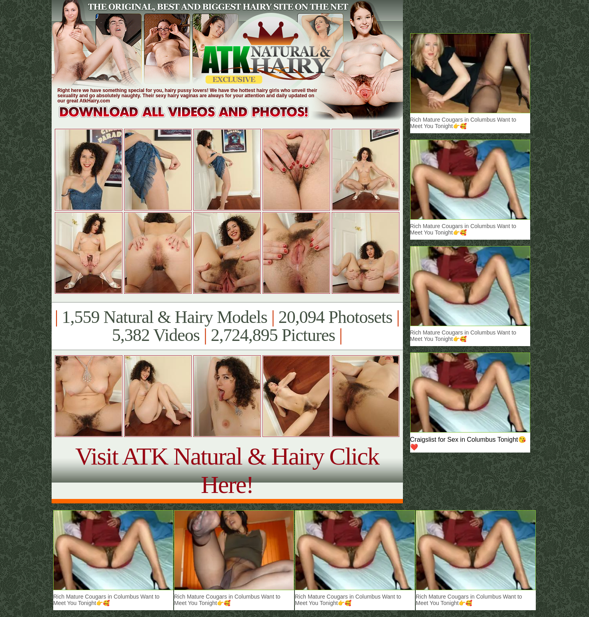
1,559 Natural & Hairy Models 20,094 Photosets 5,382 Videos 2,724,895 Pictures (227, 326)
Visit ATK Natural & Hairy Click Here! (227, 470)
